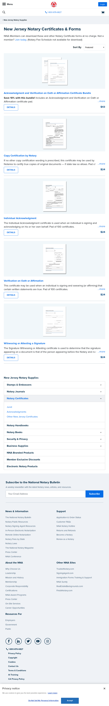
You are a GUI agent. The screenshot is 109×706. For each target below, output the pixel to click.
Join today (20, 39)
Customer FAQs (63, 522)
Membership (11, 582)
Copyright (12, 658)
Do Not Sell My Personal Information (43, 700)
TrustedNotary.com (65, 569)
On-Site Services (12, 603)
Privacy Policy (14, 653)
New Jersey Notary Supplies (15, 20)
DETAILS (11, 107)
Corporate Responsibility (16, 586)
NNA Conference (13, 556)
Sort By (77, 47)
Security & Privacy (17, 439)
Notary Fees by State (15, 539)
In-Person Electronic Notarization (20, 530)
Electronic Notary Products (22, 466)
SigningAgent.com (64, 573)
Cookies (12, 662)
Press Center (11, 552)
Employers (10, 620)
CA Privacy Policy (16, 679)
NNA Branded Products (20, 452)
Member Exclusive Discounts (23, 459)
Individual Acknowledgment (20, 218)
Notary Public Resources (16, 522)
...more (101, 101)
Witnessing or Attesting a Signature (24, 343)
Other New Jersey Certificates (22, 416)
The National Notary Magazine (19, 548)
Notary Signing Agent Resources (20, 526)
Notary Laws (11, 543)
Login (102, 4)
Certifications (11, 590)
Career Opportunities (15, 608)
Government (11, 624)
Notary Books (14, 432)
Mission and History (14, 577)
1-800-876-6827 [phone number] (54, 12)
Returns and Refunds (66, 530)
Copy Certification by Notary (20, 155)
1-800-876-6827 (15, 649)
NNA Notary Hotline (65, 526)
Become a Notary (64, 534)
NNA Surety (61, 582)
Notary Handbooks (18, 425)
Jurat (9, 407)
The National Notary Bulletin (18, 517)
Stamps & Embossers (19, 384)
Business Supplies (17, 445)
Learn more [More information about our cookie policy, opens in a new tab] (52, 693)
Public (8, 629)
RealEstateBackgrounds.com (69, 586)
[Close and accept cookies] (104, 688)
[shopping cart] (90, 12)
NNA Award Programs (15, 595)
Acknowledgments (16, 411)
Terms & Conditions (17, 670)
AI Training (13, 675)
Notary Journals (16, 391)
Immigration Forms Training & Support (74, 577)
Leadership (10, 573)
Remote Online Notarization (18, 534)
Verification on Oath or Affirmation (23, 280)
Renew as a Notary (65, 539)
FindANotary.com (64, 590)
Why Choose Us (12, 569)
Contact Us (13, 666)
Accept (70, 700)
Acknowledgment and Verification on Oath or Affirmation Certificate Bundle (47, 93)
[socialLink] (9, 642)
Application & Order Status (68, 517)
